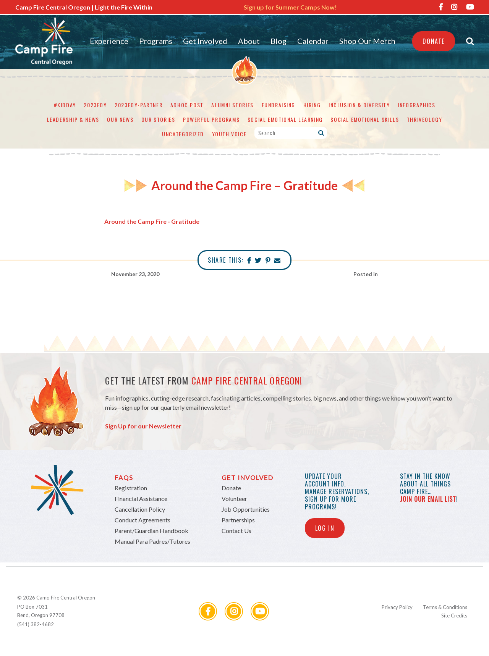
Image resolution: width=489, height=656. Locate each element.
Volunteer (234, 498)
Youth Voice (229, 134)
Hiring (312, 105)
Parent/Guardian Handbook (151, 530)
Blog (278, 40)
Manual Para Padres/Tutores (152, 541)
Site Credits (454, 615)
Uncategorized (183, 134)
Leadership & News (73, 119)
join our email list (428, 499)
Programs (155, 40)
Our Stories (158, 119)
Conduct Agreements (142, 520)
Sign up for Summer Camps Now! (290, 7)
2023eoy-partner (138, 105)
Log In (325, 528)
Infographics (416, 105)
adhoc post (187, 105)
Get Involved (205, 40)
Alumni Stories (232, 105)
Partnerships (238, 520)
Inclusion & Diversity (359, 105)
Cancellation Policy (140, 509)
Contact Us (236, 530)
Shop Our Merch (367, 40)
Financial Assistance (141, 498)
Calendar (313, 40)
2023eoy (95, 105)
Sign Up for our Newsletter (143, 426)
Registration (131, 487)
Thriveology (424, 119)
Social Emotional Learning (285, 119)
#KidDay (65, 105)
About (249, 40)
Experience (109, 40)
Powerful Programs (211, 119)
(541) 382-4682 (35, 624)
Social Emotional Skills (364, 119)
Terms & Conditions (445, 607)
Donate (434, 41)
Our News (120, 119)
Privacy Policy (397, 607)
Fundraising (279, 105)
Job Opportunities (246, 509)
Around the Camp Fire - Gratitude (151, 221)
